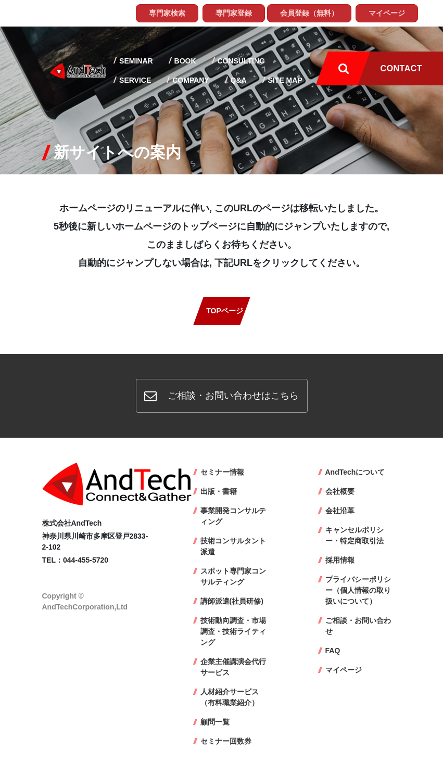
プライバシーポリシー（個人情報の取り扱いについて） (358, 590)
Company (189, 80)
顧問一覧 (215, 722)
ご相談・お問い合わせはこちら (221, 395)
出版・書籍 (218, 491)
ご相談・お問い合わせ (358, 625)
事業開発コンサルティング (233, 516)
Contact (401, 68)
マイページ (387, 13)
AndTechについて (355, 472)
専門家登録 (234, 13)
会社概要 (340, 491)
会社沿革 (340, 510)
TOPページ (224, 311)
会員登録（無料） (309, 13)
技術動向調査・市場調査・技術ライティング (233, 631)
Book (184, 61)
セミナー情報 (222, 472)
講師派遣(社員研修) (231, 601)
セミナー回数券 (225, 741)
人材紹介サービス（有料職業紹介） (229, 697)
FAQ (332, 650)
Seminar (135, 61)
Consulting (240, 61)
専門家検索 (167, 13)
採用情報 (340, 560)
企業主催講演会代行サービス (233, 667)
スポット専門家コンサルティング (233, 576)
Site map (284, 80)
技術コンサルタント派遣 (233, 546)
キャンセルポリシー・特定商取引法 (354, 535)
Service (134, 80)
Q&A (238, 80)
